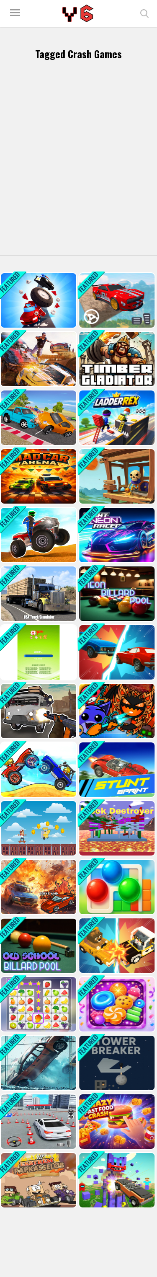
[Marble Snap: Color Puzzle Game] (116, 887)
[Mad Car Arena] (37, 476)
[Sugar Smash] (116, 1004)
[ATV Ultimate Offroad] (37, 535)
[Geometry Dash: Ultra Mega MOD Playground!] (116, 711)
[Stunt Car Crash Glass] (37, 1063)
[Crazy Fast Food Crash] (116, 1121)
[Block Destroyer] (116, 828)
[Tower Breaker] (116, 1063)
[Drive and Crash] (37, 887)
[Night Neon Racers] (116, 535)
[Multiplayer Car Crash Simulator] (37, 359)
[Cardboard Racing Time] (37, 1180)
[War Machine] (116, 476)
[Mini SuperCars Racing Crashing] (37, 418)
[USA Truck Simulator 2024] (37, 594)
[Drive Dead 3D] (37, 770)
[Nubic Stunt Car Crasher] (116, 1180)
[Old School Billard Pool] (37, 946)
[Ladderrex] (116, 418)
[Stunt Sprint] (116, 770)
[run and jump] (37, 828)
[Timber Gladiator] (116, 359)
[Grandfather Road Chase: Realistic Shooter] (37, 711)
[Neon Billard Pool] (116, 594)
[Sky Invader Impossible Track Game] (116, 300)
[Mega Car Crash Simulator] (116, 652)
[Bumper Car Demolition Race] (116, 946)
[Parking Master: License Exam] (37, 1121)
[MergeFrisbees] (37, 652)
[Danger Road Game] (37, 300)
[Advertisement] (78, 159)
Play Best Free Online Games (79, 13)
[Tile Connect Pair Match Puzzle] (37, 1004)
